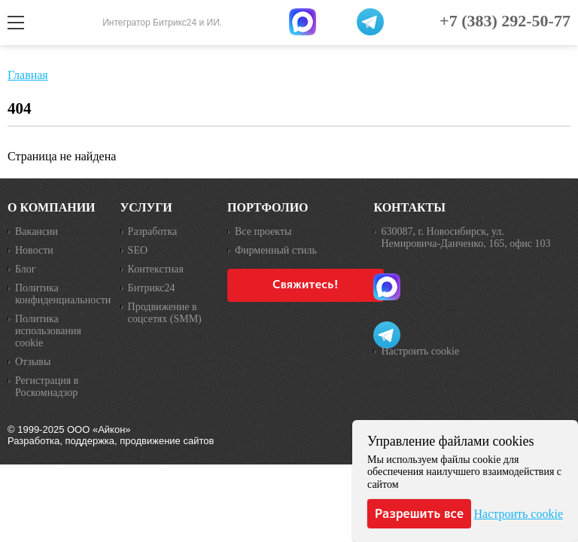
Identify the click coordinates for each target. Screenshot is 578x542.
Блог (25, 269)
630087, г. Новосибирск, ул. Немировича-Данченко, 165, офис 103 (465, 237)
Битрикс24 (151, 288)
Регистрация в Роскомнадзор (46, 386)
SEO (138, 250)
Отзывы (32, 361)
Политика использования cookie (48, 331)
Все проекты (263, 231)
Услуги (146, 207)
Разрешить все (419, 513)
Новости (34, 250)
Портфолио (268, 207)
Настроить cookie (420, 351)
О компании (52, 207)
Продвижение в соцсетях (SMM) (165, 312)
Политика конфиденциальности (60, 294)
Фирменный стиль (276, 250)
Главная (28, 75)
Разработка (153, 231)
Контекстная (156, 269)
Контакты (409, 207)
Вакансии (36, 231)
